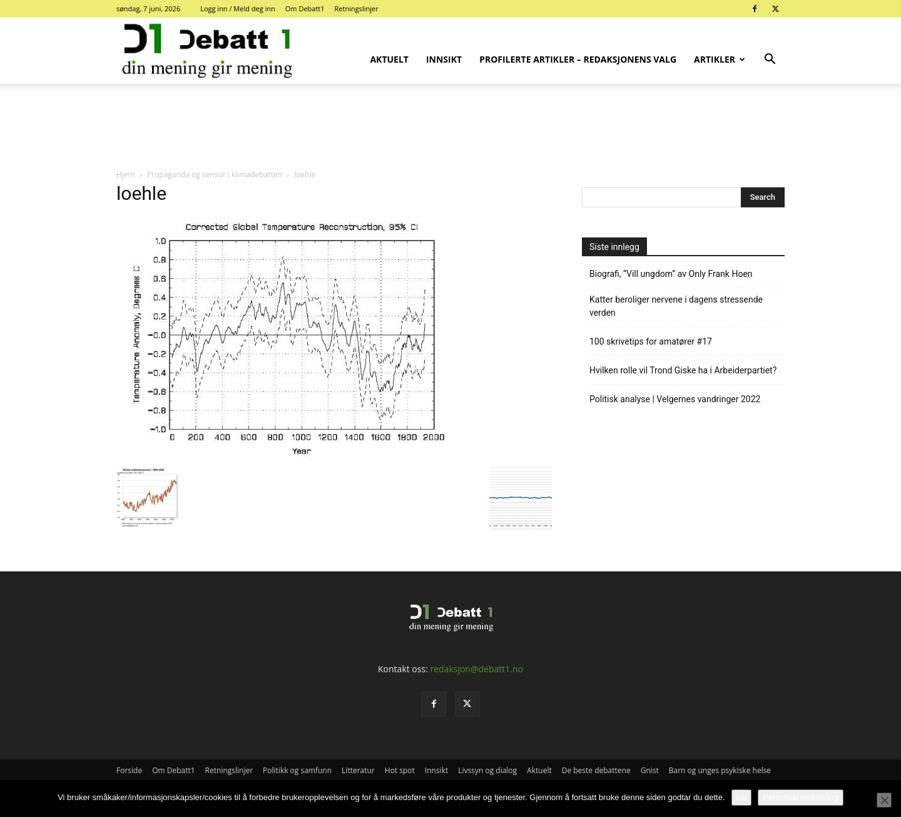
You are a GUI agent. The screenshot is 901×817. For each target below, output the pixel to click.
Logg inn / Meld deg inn (237, 8)
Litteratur (358, 770)
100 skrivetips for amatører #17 (650, 341)
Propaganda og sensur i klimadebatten (214, 174)
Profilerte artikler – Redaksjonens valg (577, 59)
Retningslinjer (357, 8)
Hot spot (400, 770)
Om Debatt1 (305, 8)
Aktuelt (389, 59)
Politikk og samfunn (297, 770)
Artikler (719, 59)
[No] (884, 800)
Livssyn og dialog (487, 770)
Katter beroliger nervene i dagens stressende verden (676, 306)
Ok (741, 797)
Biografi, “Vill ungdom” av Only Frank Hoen (671, 274)
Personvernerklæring (800, 797)
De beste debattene (596, 770)
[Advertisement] (450, 127)
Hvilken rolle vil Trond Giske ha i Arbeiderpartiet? (682, 370)
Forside (129, 770)
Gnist (650, 770)
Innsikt (444, 59)
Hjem (125, 174)
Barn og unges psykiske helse (720, 770)
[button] (770, 60)
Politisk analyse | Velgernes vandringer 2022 (674, 399)
